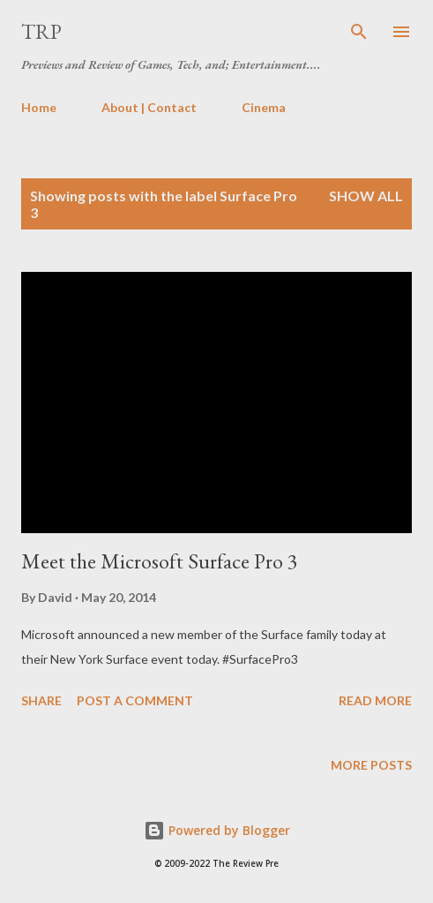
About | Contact (149, 107)
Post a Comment (135, 700)
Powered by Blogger (217, 830)
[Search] (359, 31)
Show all (366, 195)
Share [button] (41, 700)
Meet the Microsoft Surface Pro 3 (159, 561)
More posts (371, 764)
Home (38, 107)
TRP (41, 31)
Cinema (264, 107)
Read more (375, 700)
